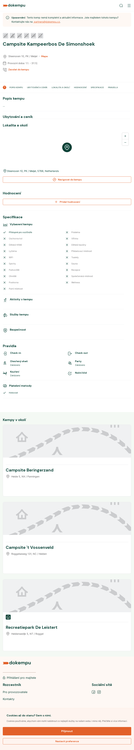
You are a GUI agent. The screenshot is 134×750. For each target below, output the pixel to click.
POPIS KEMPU (16, 87)
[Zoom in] (125, 136)
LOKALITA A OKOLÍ (61, 87)
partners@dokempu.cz (46, 21)
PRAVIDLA (113, 87)
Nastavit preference (67, 741)
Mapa (43, 56)
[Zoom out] (125, 142)
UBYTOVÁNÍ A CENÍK (37, 87)
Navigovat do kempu (67, 179)
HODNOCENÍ (80, 87)
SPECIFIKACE (97, 87)
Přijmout (67, 731)
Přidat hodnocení (67, 202)
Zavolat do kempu (18, 69)
